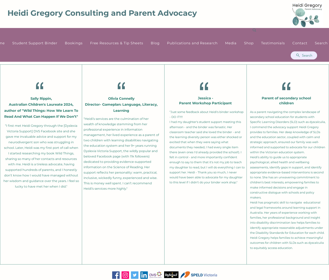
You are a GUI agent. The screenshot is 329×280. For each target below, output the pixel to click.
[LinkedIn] (144, 275)
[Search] (304, 55)
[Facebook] (116, 275)
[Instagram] (125, 275)
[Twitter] (134, 275)
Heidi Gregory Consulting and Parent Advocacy (102, 13)
